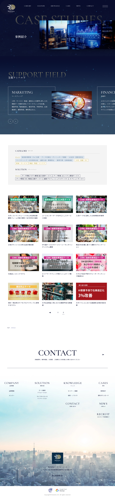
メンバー (11, 395)
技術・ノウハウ (73, 395)
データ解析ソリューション (42, 391)
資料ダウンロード (103, 395)
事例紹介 (103, 391)
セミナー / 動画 (72, 391)
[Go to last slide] (10, 121)
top (8, 328)
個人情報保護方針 (57, 475)
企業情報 (11, 391)
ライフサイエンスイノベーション (42, 397)
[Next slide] (15, 121)
